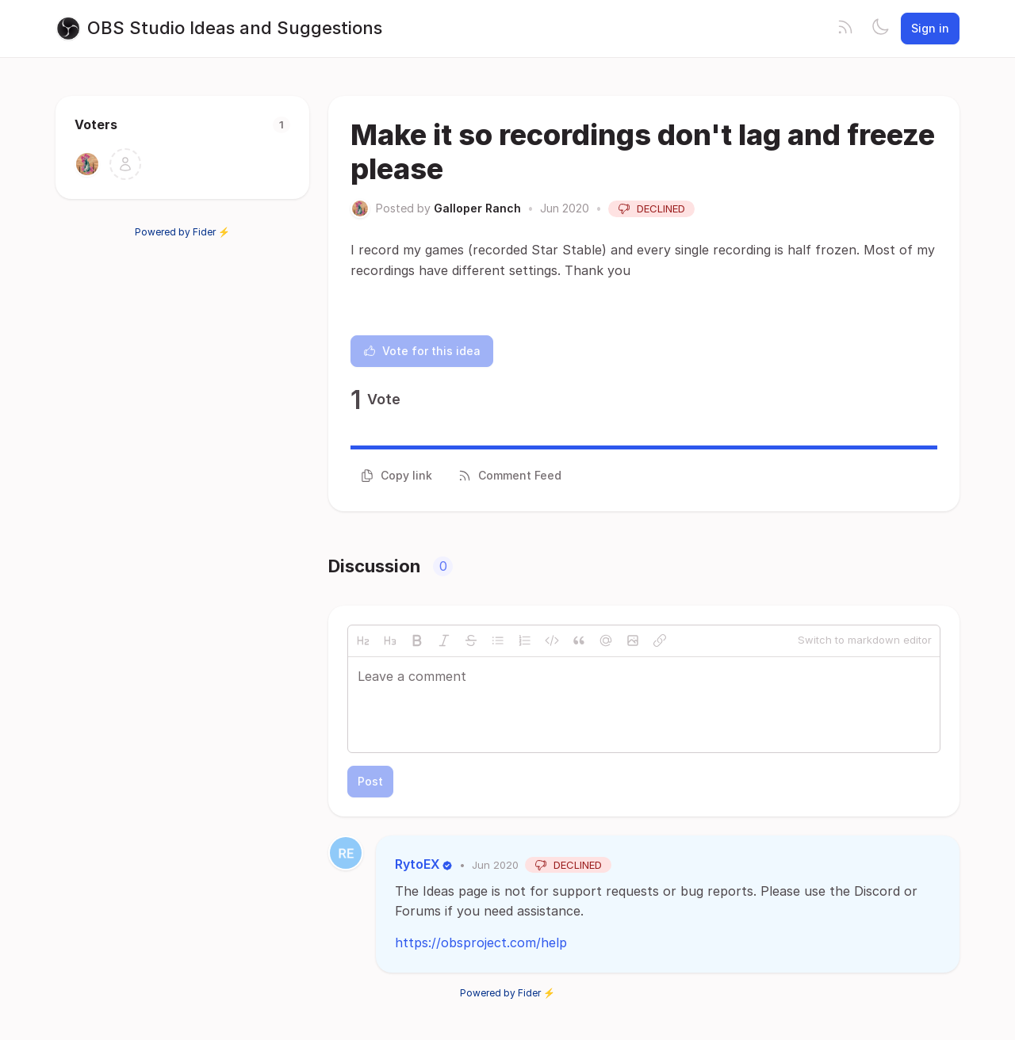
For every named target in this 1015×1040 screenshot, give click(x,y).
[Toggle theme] (880, 28)
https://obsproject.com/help (481, 942)
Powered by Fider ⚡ (182, 232)
